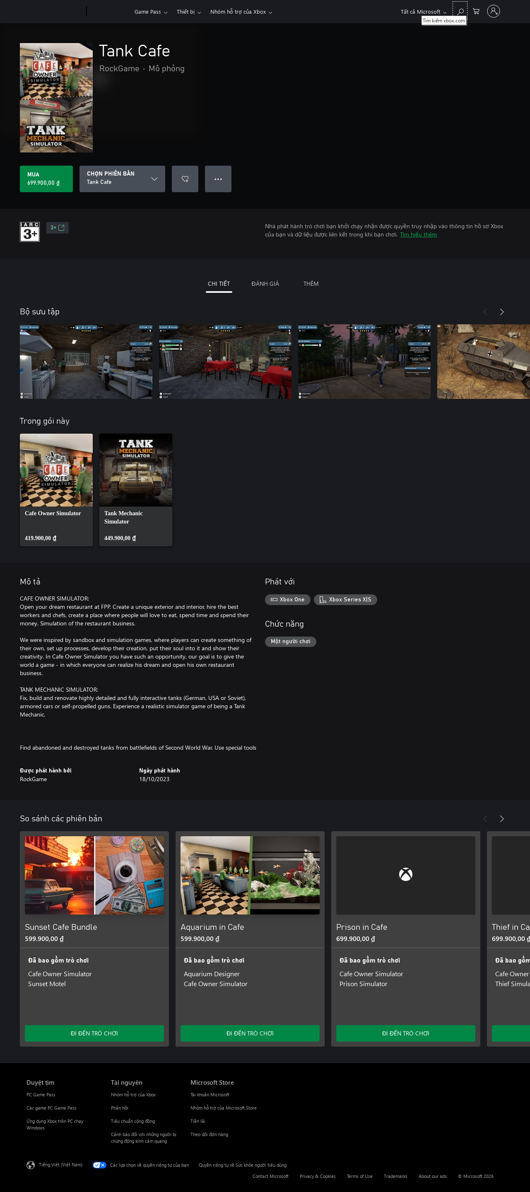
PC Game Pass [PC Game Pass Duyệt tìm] (40, 1094)
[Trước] (485, 312)
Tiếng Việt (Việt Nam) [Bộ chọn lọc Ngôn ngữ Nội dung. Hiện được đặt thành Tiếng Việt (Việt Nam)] (60, 1164)
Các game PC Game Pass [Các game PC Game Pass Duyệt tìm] (51, 1107)
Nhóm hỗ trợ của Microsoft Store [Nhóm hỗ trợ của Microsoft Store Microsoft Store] (223, 1107)
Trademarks (395, 1176)
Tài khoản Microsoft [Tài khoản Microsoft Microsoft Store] (209, 1094)
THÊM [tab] (311, 283)
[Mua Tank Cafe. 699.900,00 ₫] (46, 179)
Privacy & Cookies (318, 1176)
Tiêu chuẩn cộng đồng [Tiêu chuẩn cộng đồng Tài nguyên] (133, 1121)
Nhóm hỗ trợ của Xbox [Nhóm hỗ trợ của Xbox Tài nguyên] (133, 1094)
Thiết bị (186, 11)
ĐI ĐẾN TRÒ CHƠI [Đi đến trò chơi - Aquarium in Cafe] (250, 1033)
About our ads (433, 1176)
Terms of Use (360, 1176)
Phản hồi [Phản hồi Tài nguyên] (119, 1107)
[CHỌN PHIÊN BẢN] (122, 179)
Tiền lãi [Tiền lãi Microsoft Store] (197, 1121)
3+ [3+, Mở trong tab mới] (58, 227)
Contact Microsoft (271, 1176)
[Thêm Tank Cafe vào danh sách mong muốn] (185, 179)
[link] (56, 490)
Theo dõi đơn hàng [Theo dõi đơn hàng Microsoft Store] (209, 1134)
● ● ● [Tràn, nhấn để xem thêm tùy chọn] (218, 178)
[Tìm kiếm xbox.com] (460, 10)
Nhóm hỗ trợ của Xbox (238, 11)
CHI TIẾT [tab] (219, 283)
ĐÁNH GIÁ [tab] (265, 283)
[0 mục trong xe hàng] (476, 10)
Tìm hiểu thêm (418, 234)
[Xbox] (109, 11)
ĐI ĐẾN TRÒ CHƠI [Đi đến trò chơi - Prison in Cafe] (405, 1033)
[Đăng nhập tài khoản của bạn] (494, 11)
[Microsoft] (54, 11)
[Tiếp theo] (502, 312)
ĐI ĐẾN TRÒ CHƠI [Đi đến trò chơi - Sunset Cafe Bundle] (94, 1033)
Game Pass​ (148, 11)
